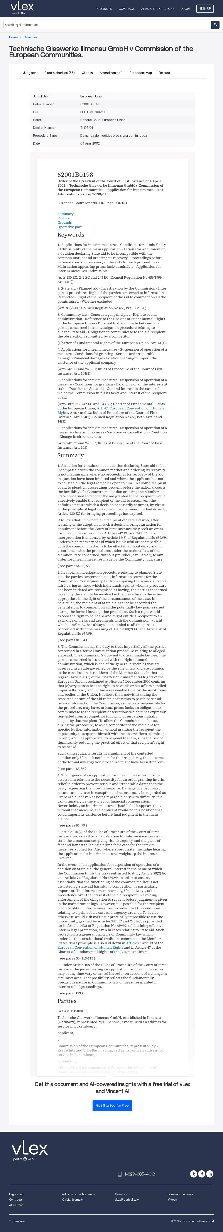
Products (104, 8)
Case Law (121, 1194)
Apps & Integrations (157, 8)
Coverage (127, 8)
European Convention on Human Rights (110, 410)
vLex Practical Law (127, 1199)
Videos (172, 1199)
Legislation (16, 1194)
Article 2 (145, 1067)
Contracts (15, 1199)
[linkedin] (209, 1173)
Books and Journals (180, 1194)
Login (185, 8)
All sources (16, 1205)
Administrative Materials (78, 1194)
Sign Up (205, 8)
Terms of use (17, 1221)
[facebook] (201, 1173)
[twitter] (193, 1173)
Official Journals (72, 1199)
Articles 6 (133, 943)
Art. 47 (102, 408)
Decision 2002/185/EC (96, 1072)
